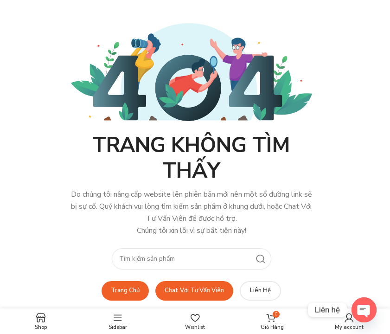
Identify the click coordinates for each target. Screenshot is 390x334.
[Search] (191, 259)
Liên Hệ (260, 290)
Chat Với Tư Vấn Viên (194, 290)
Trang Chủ (125, 290)
